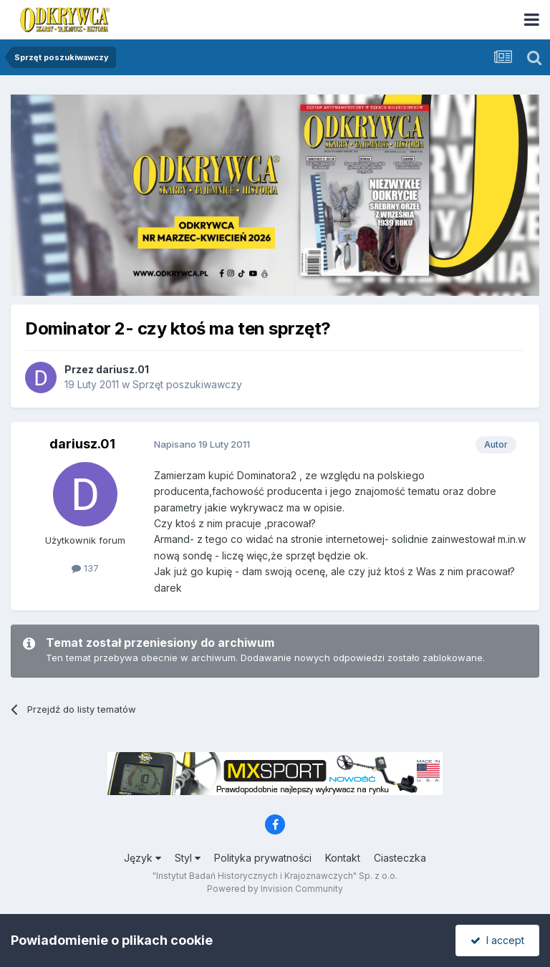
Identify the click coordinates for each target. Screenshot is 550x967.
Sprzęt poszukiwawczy (187, 384)
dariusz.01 (122, 369)
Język (142, 858)
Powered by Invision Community (275, 888)
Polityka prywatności (263, 858)
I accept (497, 940)
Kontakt (342, 858)
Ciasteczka (400, 858)
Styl (188, 858)
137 (85, 568)
